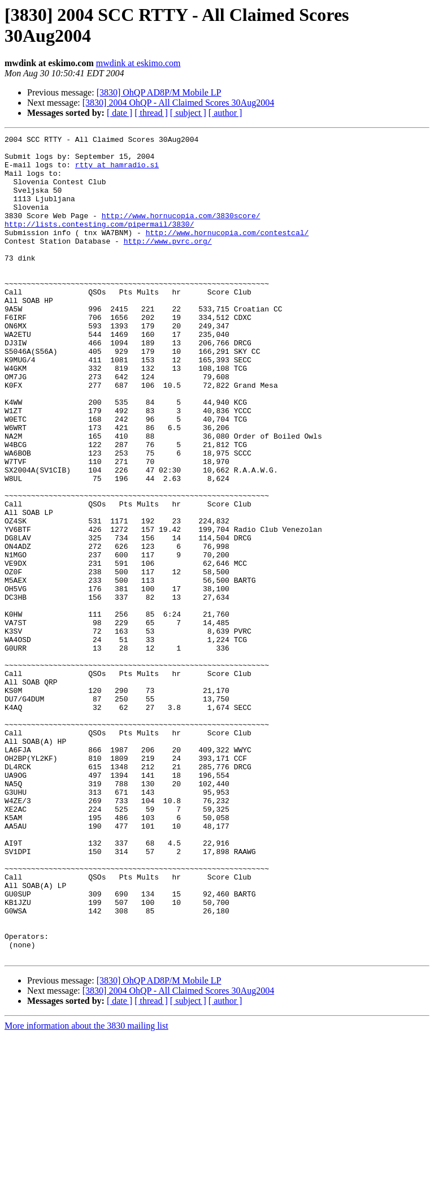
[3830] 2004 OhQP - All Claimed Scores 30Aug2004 (178, 102)
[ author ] (225, 113)
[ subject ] (188, 113)
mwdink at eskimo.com (138, 63)
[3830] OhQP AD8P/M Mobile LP (159, 92)
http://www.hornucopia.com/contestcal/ (227, 253)
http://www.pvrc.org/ (168, 263)
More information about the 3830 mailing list (86, 1190)
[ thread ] (151, 113)
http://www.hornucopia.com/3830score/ (181, 232)
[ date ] (119, 113)
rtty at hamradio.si (117, 171)
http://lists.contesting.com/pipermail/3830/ (99, 242)
